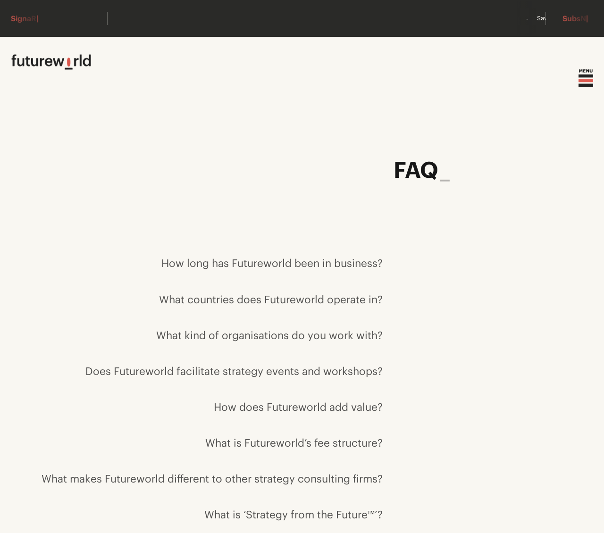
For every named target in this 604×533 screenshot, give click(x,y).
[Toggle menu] (586, 78)
